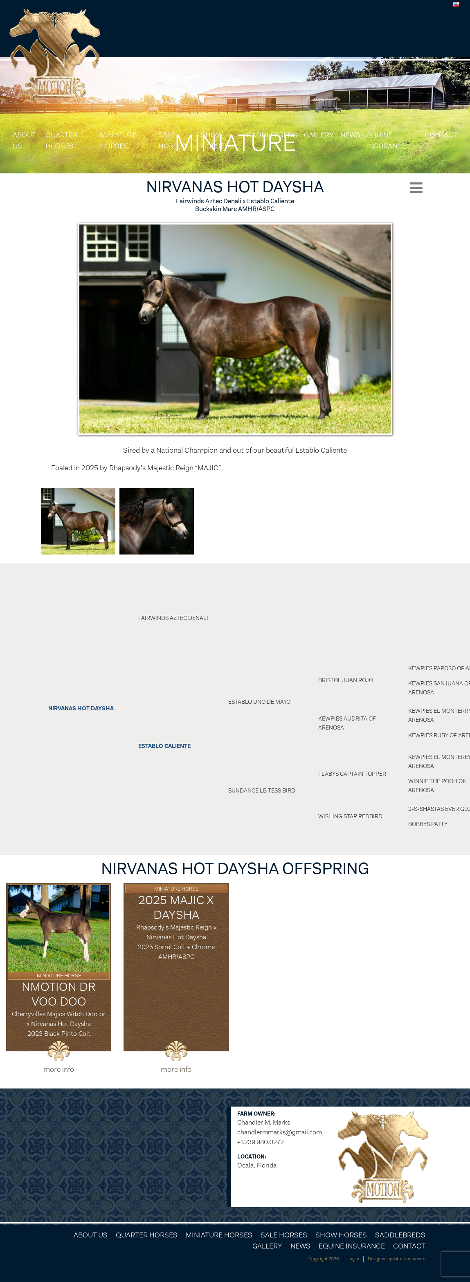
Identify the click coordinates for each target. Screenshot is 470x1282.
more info (58, 1069)
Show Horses (215, 140)
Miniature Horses (118, 140)
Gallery (319, 135)
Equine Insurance (386, 140)
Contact (441, 135)
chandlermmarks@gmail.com (279, 1132)
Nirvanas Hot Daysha (81, 708)
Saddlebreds (272, 135)
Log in (353, 1259)
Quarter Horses (61, 140)
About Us (24, 140)
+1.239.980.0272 (260, 1142)
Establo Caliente (164, 746)
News (350, 135)
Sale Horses (172, 140)
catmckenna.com (409, 1259)
